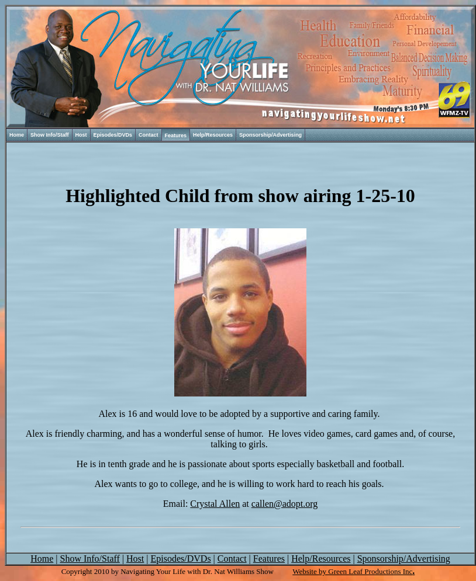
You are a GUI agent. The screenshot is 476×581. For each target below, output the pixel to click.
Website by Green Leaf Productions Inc (352, 571)
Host (81, 135)
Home (16, 135)
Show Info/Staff (49, 135)
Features (176, 135)
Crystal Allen (215, 504)
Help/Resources (213, 135)
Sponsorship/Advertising (270, 135)
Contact (148, 135)
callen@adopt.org (284, 504)
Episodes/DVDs (113, 135)
